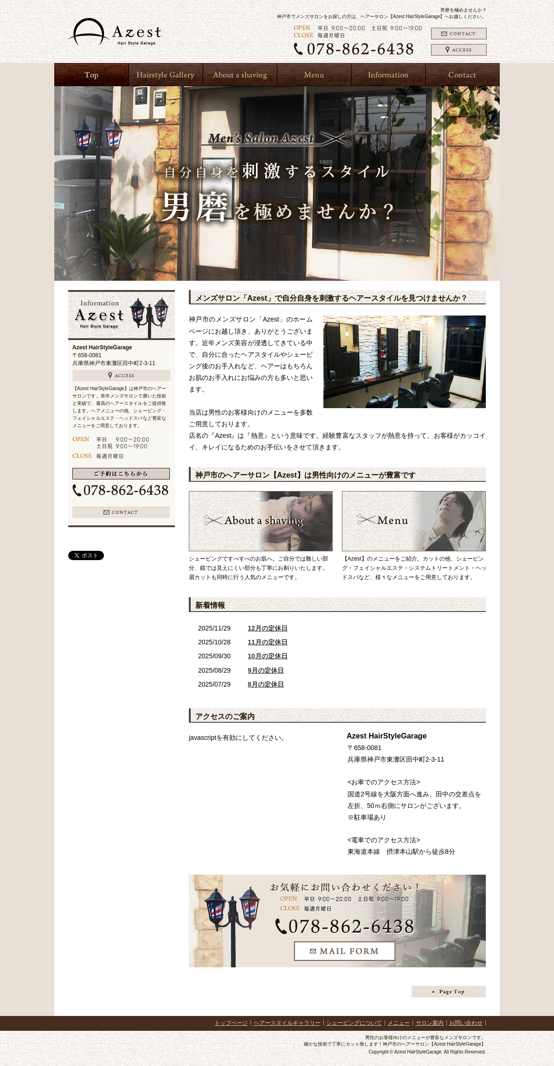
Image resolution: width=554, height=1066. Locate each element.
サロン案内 (430, 1023)
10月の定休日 (268, 656)
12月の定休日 (268, 628)
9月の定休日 (266, 670)
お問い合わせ (466, 1023)
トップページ (231, 1023)
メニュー (398, 1023)
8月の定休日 (266, 684)
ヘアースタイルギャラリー (287, 1023)
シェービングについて (354, 1023)
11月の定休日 (268, 642)
